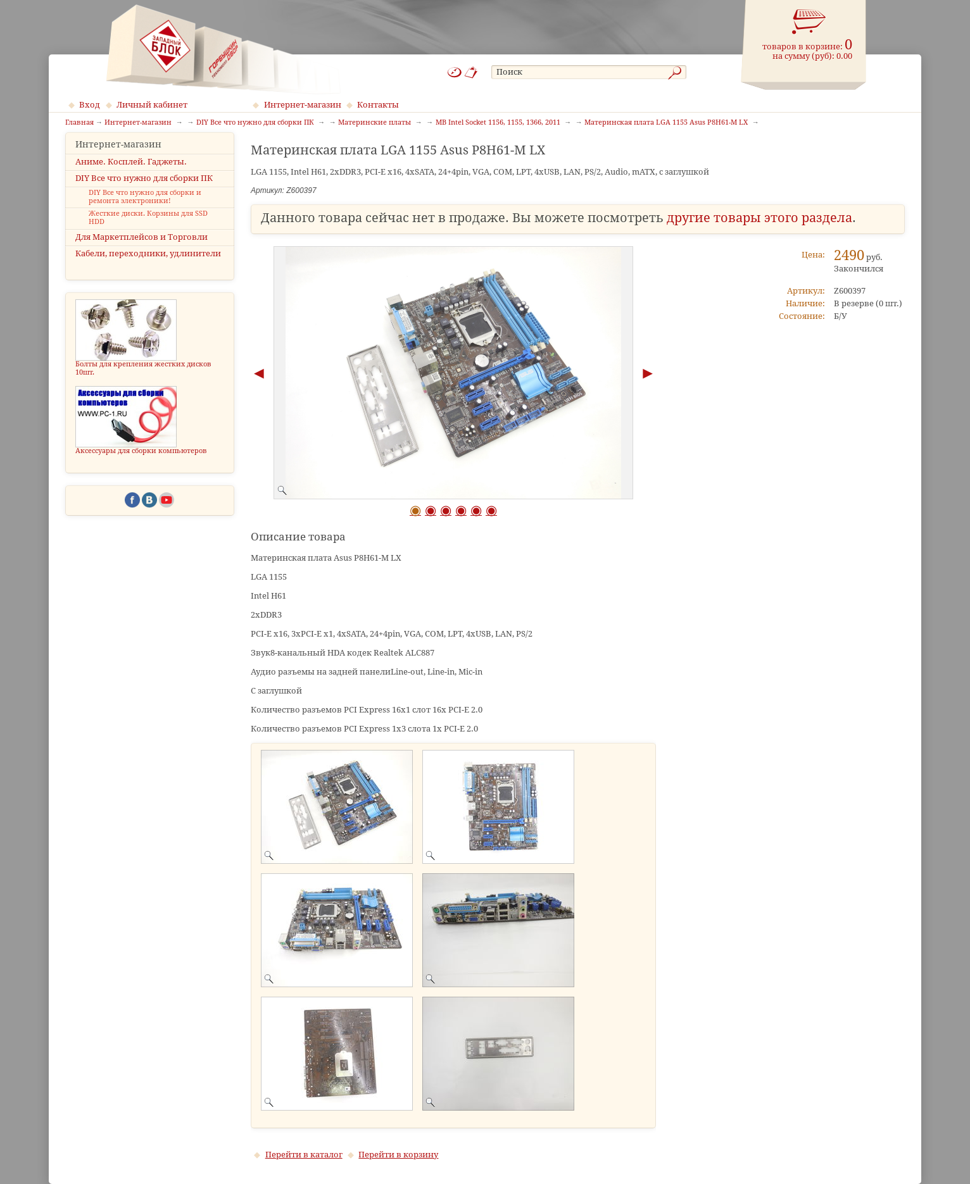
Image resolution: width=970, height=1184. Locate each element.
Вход (89, 104)
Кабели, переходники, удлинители (148, 265)
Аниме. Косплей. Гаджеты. (131, 172)
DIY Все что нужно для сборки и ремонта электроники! (145, 208)
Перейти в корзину (398, 1154)
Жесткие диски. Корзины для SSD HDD (148, 229)
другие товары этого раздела (759, 218)
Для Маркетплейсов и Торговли (141, 248)
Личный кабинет (152, 104)
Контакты (378, 104)
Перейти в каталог (304, 1154)
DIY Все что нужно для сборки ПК (144, 189)
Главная (79, 123)
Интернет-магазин (302, 104)
